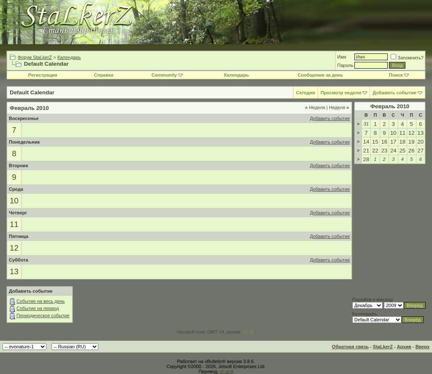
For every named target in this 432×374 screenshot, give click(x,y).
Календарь (69, 57)
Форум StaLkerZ (35, 57)
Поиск (399, 74)
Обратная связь (350, 346)
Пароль (345, 65)
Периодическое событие (43, 315)
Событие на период (37, 308)
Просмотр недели (341, 92)
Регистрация (42, 74)
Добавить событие (394, 92)
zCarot (226, 371)
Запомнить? (407, 57)
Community (167, 74)
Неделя (315, 107)
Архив (404, 346)
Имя (341, 56)
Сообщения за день (320, 74)
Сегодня (305, 92)
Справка (103, 74)
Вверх (422, 346)
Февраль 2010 (390, 106)
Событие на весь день (40, 301)
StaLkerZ (383, 346)
